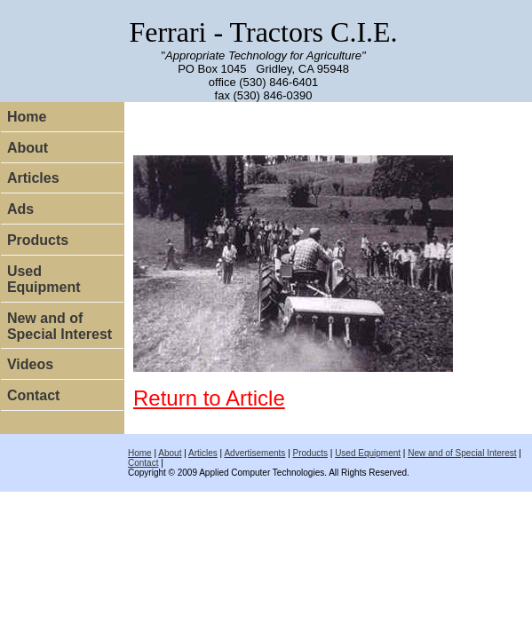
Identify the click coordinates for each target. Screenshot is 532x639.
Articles (33, 177)
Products (37, 240)
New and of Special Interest (59, 326)
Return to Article (209, 398)
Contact (33, 395)
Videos (30, 364)
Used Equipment (44, 279)
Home (26, 116)
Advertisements (254, 453)
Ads (20, 209)
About (27, 147)
